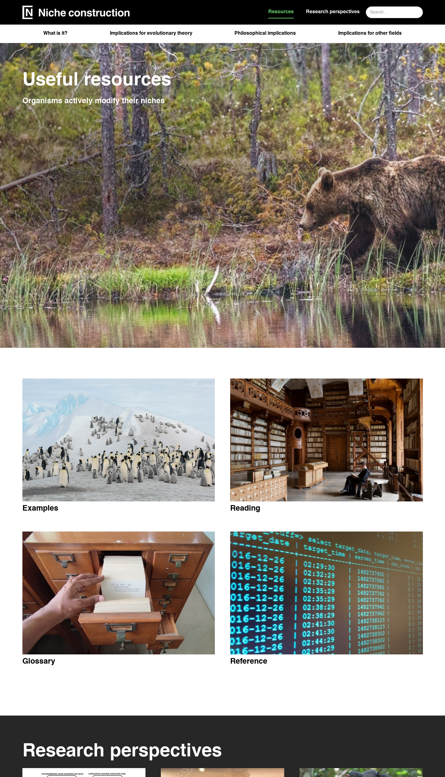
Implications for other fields (370, 33)
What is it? (55, 33)
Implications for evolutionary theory (151, 33)
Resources (281, 12)
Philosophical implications (265, 33)
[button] (55, 35)
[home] (76, 12)
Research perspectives (333, 12)
